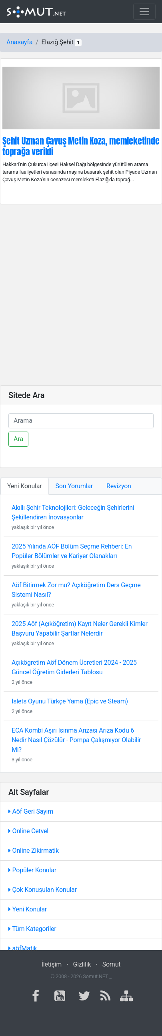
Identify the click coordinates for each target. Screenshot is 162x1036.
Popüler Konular (32, 870)
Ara (18, 439)
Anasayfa (19, 42)
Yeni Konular (27, 909)
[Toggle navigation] (144, 12)
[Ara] (81, 420)
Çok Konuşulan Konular (42, 889)
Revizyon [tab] (118, 486)
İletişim (52, 964)
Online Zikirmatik (33, 850)
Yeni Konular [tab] (24, 486)
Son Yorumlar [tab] (74, 486)
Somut (111, 964)
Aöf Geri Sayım (30, 811)
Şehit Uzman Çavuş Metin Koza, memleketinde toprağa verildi (81, 146)
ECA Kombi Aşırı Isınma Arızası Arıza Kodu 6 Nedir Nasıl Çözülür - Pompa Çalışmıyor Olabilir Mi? (76, 740)
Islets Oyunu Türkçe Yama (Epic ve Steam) (70, 701)
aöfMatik (22, 948)
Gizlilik (82, 964)
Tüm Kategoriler (32, 929)
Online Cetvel (28, 831)
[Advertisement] (81, 295)
